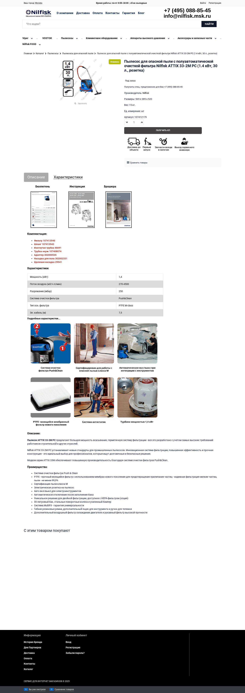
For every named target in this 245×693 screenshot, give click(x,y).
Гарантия (128, 13)
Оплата (98, 13)
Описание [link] (36, 177)
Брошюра (110, 186)
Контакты (112, 13)
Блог (141, 13)
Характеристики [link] (68, 177)
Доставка (83, 13)
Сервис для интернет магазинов (43, 681)
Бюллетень (42, 186)
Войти (203, 3)
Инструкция (77, 186)
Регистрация (215, 3)
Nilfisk (146, 93)
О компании (65, 13)
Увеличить (82, 103)
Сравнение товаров (64, 689)
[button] (142, 122)
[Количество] (134, 122)
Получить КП (163, 130)
